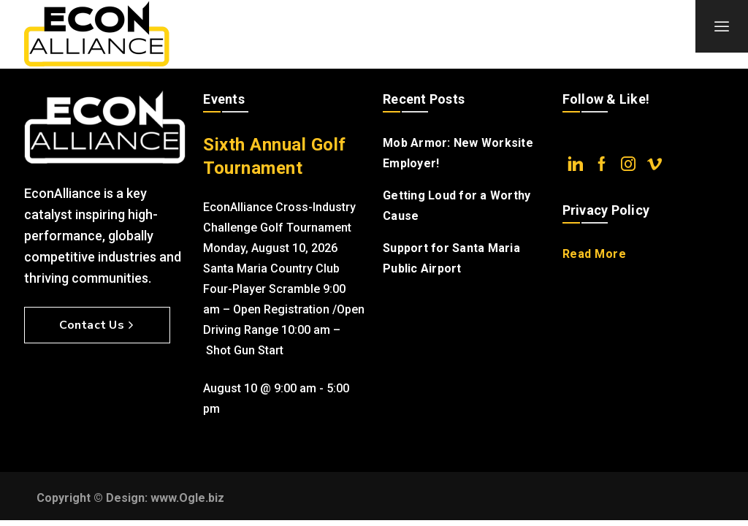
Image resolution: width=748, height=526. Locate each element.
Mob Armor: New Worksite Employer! (458, 153)
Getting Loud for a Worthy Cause (456, 205)
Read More (594, 254)
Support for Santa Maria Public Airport (451, 258)
